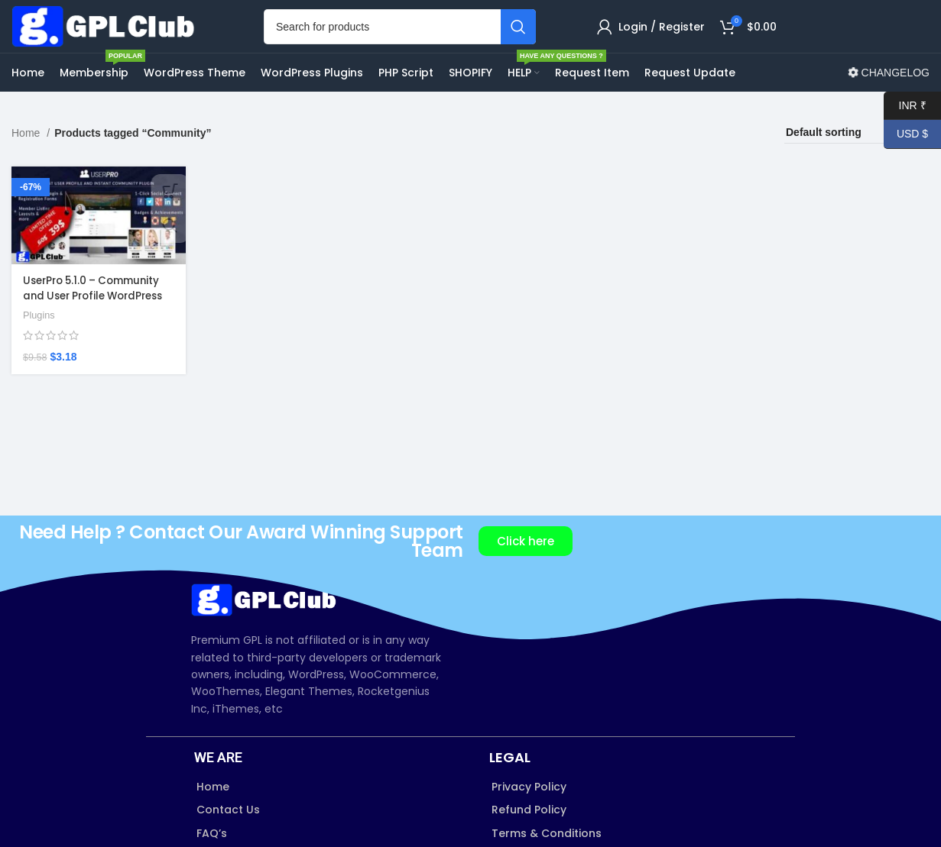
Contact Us (228, 834)
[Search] (400, 39)
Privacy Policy (529, 812)
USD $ (906, 134)
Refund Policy (529, 834)
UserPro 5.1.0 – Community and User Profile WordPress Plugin (96, 318)
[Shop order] (857, 158)
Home (27, 158)
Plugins (40, 338)
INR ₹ (905, 106)
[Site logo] (107, 38)
